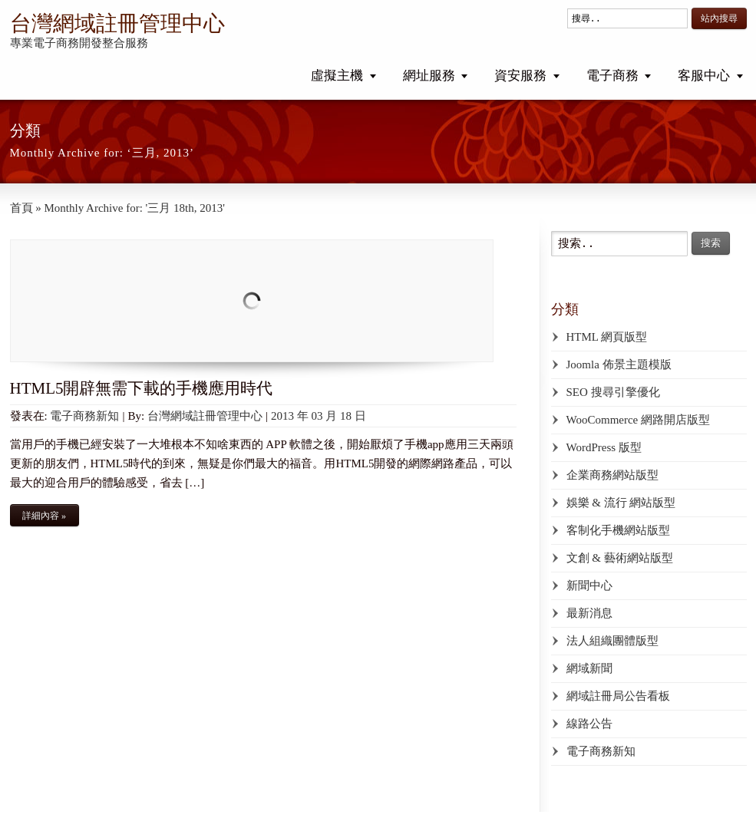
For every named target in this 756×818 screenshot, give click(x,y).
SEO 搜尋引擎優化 (613, 392)
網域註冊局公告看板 (618, 696)
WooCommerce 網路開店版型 (638, 420)
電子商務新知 (84, 416)
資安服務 (520, 75)
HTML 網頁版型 (607, 337)
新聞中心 (589, 585)
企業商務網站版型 (612, 475)
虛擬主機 (337, 75)
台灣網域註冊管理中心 (117, 23)
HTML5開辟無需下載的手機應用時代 (141, 388)
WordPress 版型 (604, 447)
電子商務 (612, 75)
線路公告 (589, 723)
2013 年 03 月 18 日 (318, 416)
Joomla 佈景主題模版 (619, 364)
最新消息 (589, 613)
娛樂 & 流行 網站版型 (621, 502)
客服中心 (704, 75)
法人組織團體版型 (612, 641)
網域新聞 (589, 668)
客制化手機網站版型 (618, 530)
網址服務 (429, 75)
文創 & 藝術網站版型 (619, 558)
